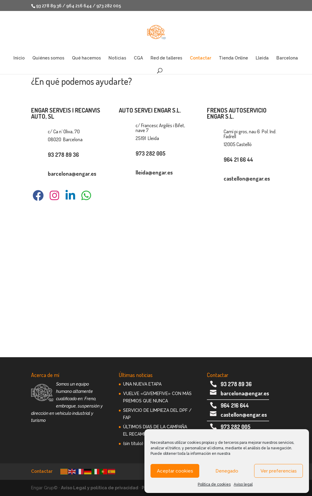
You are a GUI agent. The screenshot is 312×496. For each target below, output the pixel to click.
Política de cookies (214, 484)
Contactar (200, 58)
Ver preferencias (279, 471)
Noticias (117, 58)
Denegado (226, 471)
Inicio (19, 58)
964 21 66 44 (238, 159)
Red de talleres (166, 58)
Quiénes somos (48, 58)
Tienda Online (233, 58)
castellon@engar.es (244, 414)
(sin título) (133, 443)
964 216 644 (235, 405)
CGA (138, 58)
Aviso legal (243, 484)
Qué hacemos (86, 58)
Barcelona (287, 58)
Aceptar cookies (175, 471)
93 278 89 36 (236, 384)
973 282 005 (235, 426)
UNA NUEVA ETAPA (142, 384)
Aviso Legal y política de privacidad (99, 487)
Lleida (262, 58)
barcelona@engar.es (245, 393)
